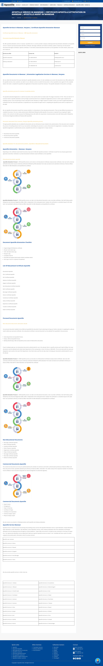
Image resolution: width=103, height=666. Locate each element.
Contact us (87, 5)
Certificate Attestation (69, 5)
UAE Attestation (44, 5)
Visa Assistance (36, 650)
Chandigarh (56, 658)
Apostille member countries (19, 658)
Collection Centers (34, 5)
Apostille (15, 647)
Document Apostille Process (19, 653)
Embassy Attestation (38, 648)
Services (18, 5)
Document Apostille (17, 648)
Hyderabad (56, 655)
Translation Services (38, 647)
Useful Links (53, 5)
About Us (19, 1)
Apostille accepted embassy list (20, 656)
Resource (60, 5)
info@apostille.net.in (77, 1)
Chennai (56, 653)
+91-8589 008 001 (66, 1)
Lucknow (56, 656)
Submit (90, 42)
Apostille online (80, 5)
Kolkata (55, 650)
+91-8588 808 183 (78, 653)
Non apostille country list (19, 655)
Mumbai (56, 648)
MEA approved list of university (20, 650)
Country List (25, 5)
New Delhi (56, 647)
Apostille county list (17, 652)
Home (14, 1)
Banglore (56, 652)
